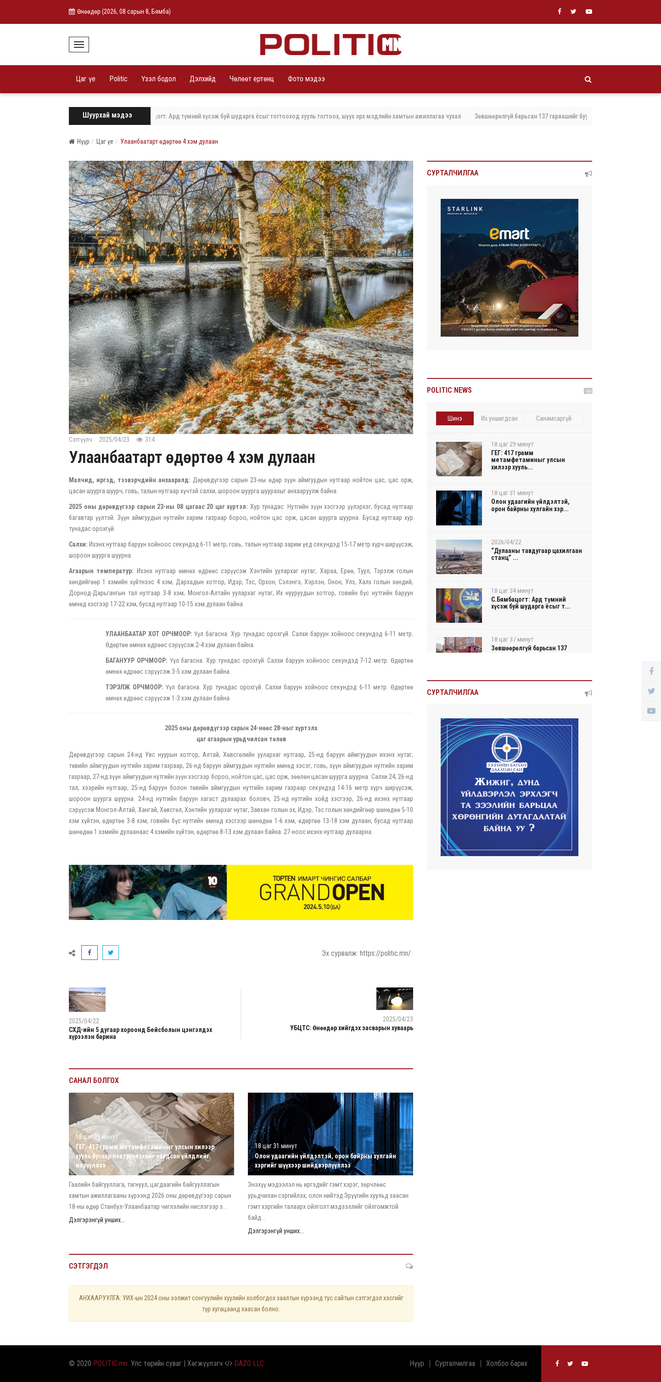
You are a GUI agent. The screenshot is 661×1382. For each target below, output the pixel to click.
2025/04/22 (84, 1021)
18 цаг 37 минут (512, 639)
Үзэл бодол (158, 78)
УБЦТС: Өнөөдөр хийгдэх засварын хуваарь (351, 1028)
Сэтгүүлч (80, 439)
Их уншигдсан (499, 418)
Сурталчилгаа (455, 1363)
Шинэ (455, 418)
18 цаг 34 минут (512, 590)
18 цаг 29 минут (97, 1136)
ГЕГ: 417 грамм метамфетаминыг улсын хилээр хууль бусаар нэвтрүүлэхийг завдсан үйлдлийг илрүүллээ (145, 1156)
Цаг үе (85, 78)
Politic (118, 78)
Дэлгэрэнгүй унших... (97, 1220)
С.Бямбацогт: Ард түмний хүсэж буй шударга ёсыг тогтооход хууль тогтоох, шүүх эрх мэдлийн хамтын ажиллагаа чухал (305, 116)
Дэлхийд (203, 78)
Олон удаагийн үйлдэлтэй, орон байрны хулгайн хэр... (530, 505)
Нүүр (79, 141)
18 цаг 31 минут (276, 1146)
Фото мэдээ (306, 78)
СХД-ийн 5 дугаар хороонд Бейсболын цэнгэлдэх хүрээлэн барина (140, 1033)
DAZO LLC (249, 1363)
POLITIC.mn (110, 1363)
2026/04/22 (506, 542)
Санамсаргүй (553, 418)
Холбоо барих (506, 1363)
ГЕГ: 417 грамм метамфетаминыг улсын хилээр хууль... (528, 460)
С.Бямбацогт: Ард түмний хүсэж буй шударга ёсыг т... (531, 603)
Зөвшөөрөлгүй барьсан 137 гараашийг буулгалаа (550, 116)
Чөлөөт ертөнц (252, 78)
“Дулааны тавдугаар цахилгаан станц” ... (536, 554)
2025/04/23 (114, 439)
